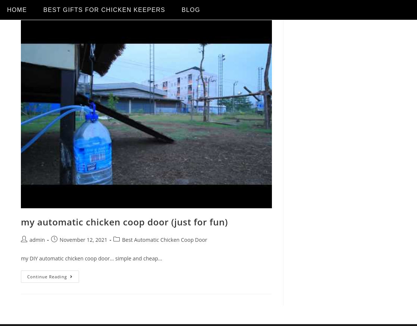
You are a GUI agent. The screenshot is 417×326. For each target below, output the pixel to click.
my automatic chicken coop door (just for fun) (124, 222)
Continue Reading (53, 274)
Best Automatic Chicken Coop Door (164, 239)
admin (37, 239)
